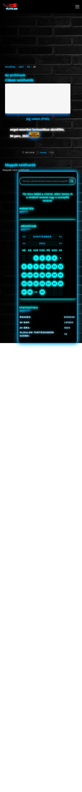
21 (30, 283)
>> (60, 236)
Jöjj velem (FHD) (37, 118)
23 (42, 283)
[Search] (72, 181)
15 (35, 275)
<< (24, 236)
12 (60, 266)
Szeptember (42, 236)
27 (24, 292)
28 (30, 292)
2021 (21, 66)
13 (24, 275)
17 (48, 275)
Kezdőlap (10, 66)
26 (60, 283)
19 (60, 275)
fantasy (43, 152)
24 (48, 283)
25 (54, 283)
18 (54, 275)
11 (54, 266)
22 (35, 283)
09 (28, 66)
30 (42, 292)
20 (24, 283)
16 (42, 275)
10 (48, 266)
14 (30, 275)
